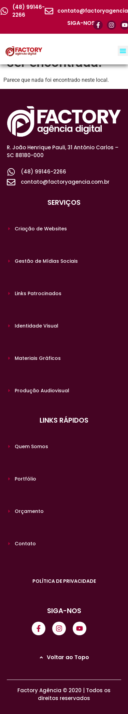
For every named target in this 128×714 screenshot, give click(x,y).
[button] (123, 51)
